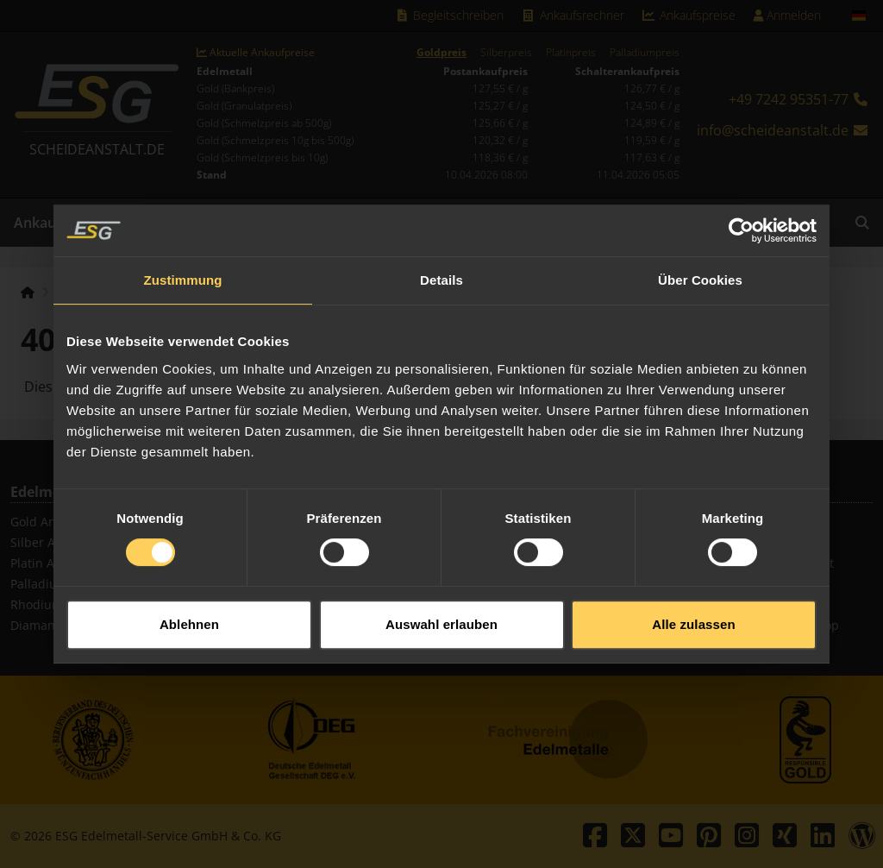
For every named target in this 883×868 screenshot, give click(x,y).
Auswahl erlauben (441, 614)
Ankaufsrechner (572, 15)
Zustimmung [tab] (183, 270)
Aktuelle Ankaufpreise (256, 53)
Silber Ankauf (49, 542)
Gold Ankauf (45, 521)
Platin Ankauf (48, 563)
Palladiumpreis (644, 53)
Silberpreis (506, 53)
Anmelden (787, 15)
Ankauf (37, 222)
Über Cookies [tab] (700, 270)
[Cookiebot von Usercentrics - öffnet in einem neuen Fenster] (741, 221)
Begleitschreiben (449, 15)
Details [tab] (441, 270)
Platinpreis (571, 53)
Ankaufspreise (689, 15)
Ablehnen (189, 614)
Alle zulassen (693, 614)
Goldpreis (441, 53)
